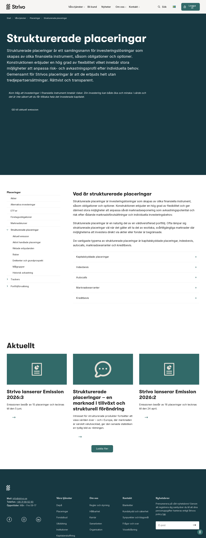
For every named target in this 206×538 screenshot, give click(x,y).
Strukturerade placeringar (25, 229)
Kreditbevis (136, 297)
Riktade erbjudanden (23, 248)
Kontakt (134, 6)
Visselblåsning (130, 529)
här (164, 514)
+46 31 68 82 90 (25, 502)
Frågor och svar (131, 523)
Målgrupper (19, 266)
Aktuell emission (21, 236)
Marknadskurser (19, 223)
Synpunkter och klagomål (136, 517)
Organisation (96, 529)
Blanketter (128, 505)
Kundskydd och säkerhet (135, 511)
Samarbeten (96, 523)
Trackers (15, 279)
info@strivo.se (20, 498)
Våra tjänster (76, 6)
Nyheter (106, 6)
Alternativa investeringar (23, 204)
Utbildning (61, 523)
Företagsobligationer (21, 217)
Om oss (121, 6)
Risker (16, 254)
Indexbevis (136, 267)
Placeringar (14, 192)
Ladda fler (102, 448)
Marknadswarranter (136, 287)
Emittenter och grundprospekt (28, 260)
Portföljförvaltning (20, 286)
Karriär (93, 517)
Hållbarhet (95, 511)
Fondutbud (61, 517)
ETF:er (14, 210)
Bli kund (92, 6)
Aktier (14, 198)
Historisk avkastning (23, 272)
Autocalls (136, 277)
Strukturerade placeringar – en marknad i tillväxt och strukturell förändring (99, 400)
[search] (162, 7)
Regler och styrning (99, 505)
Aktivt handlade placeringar (27, 242)
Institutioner (62, 529)
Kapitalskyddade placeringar (136, 256)
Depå (59, 505)
